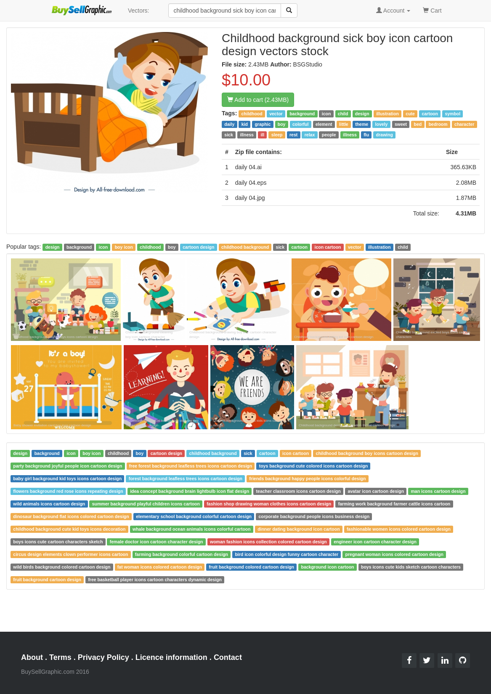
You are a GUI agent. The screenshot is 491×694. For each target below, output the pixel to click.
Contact (228, 657)
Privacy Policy (103, 657)
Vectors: (138, 10)
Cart (432, 10)
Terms (60, 657)
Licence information (171, 657)
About (32, 657)
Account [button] (393, 10)
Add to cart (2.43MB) (258, 99)
